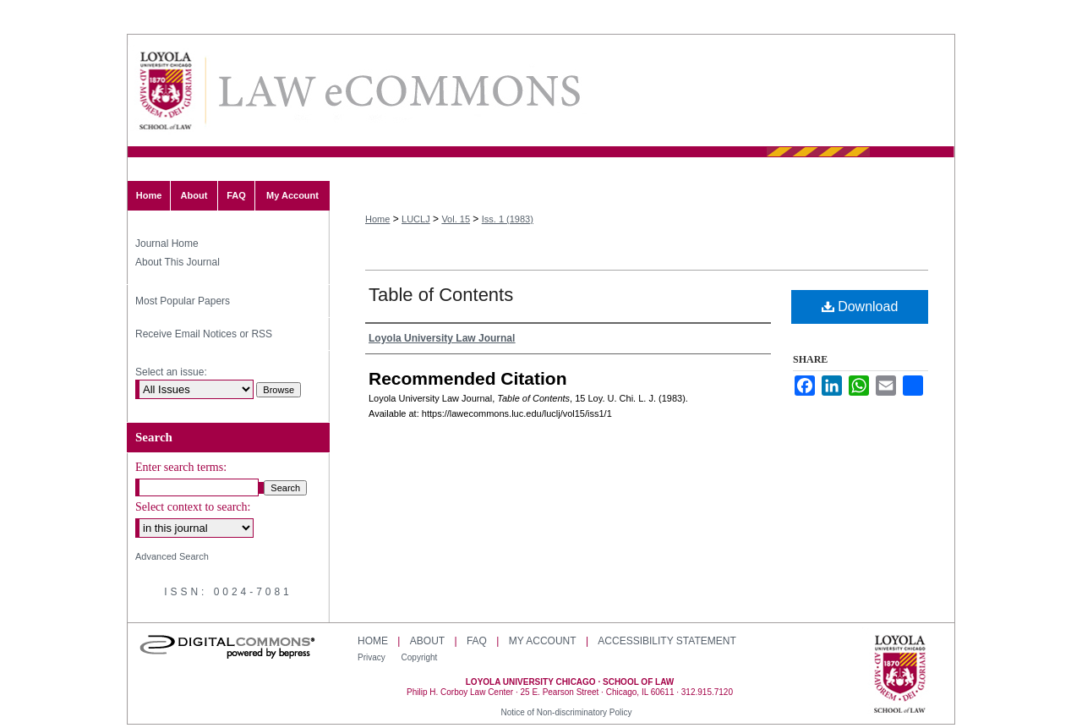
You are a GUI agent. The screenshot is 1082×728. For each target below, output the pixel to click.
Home (377, 219)
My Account (543, 641)
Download (860, 306)
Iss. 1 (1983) (507, 219)
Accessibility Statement (666, 641)
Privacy (373, 657)
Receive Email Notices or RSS (203, 334)
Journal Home (167, 243)
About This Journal (177, 262)
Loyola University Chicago (899, 675)
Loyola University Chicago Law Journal (398, 91)
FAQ (477, 641)
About (427, 641)
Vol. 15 (455, 219)
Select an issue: (171, 372)
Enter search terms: (181, 467)
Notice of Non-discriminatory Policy (565, 712)
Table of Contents (441, 294)
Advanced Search (172, 556)
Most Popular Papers (182, 301)
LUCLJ (416, 219)
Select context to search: (192, 507)
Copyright (420, 657)
